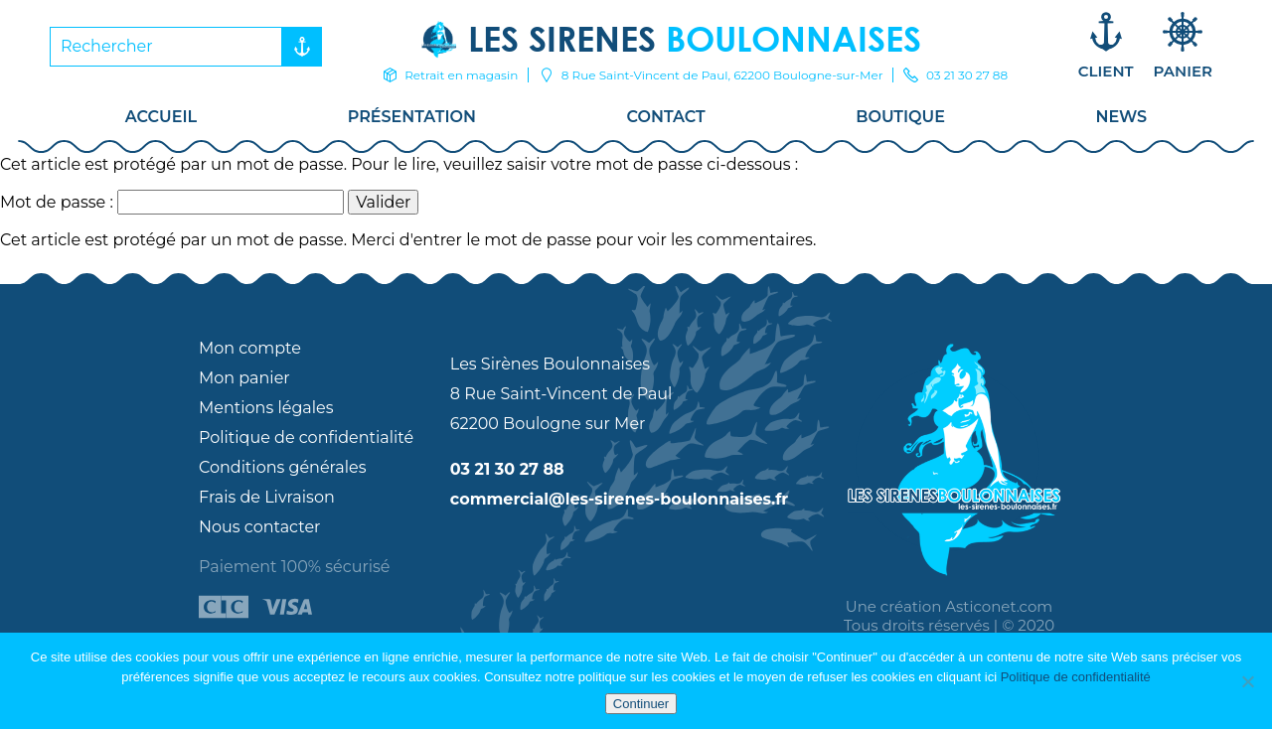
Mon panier (244, 377)
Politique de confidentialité (306, 437)
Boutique (900, 116)
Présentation (412, 116)
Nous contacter (260, 526)
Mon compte (250, 348)
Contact (666, 116)
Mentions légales (266, 407)
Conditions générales (283, 467)
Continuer (641, 703)
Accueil (161, 116)
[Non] (1247, 681)
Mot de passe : (172, 202)
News (1122, 116)
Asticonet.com (998, 606)
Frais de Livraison (267, 497)
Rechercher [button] (297, 47)
